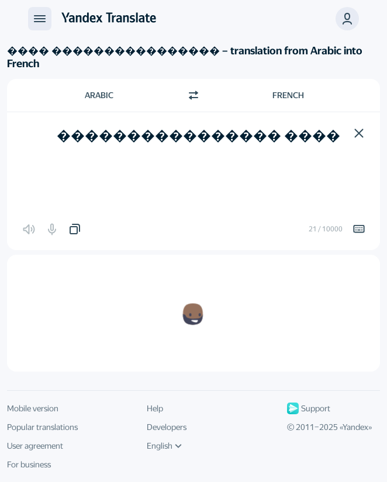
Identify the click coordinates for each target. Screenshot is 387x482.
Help (155, 408)
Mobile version (32, 408)
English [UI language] (164, 445)
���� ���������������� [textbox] (198, 135)
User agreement (35, 445)
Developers (166, 427)
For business (29, 464)
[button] (359, 133)
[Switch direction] (193, 95)
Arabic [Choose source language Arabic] (99, 95)
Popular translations (42, 427)
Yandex (355, 427)
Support (308, 408)
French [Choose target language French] (288, 95)
